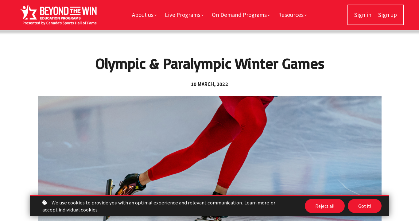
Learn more (256, 202)
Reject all (324, 206)
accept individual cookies (70, 209)
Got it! (364, 206)
